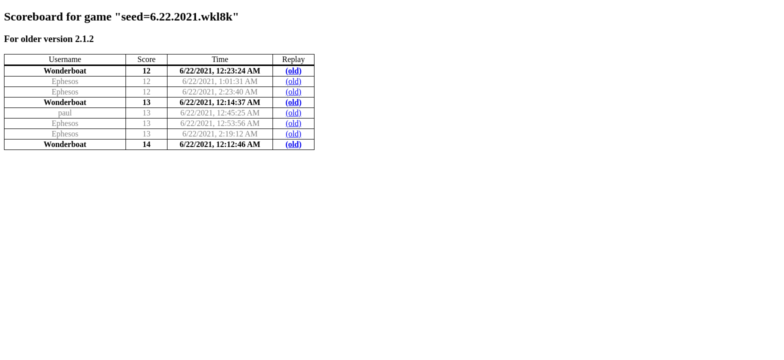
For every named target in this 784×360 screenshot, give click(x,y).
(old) (294, 70)
